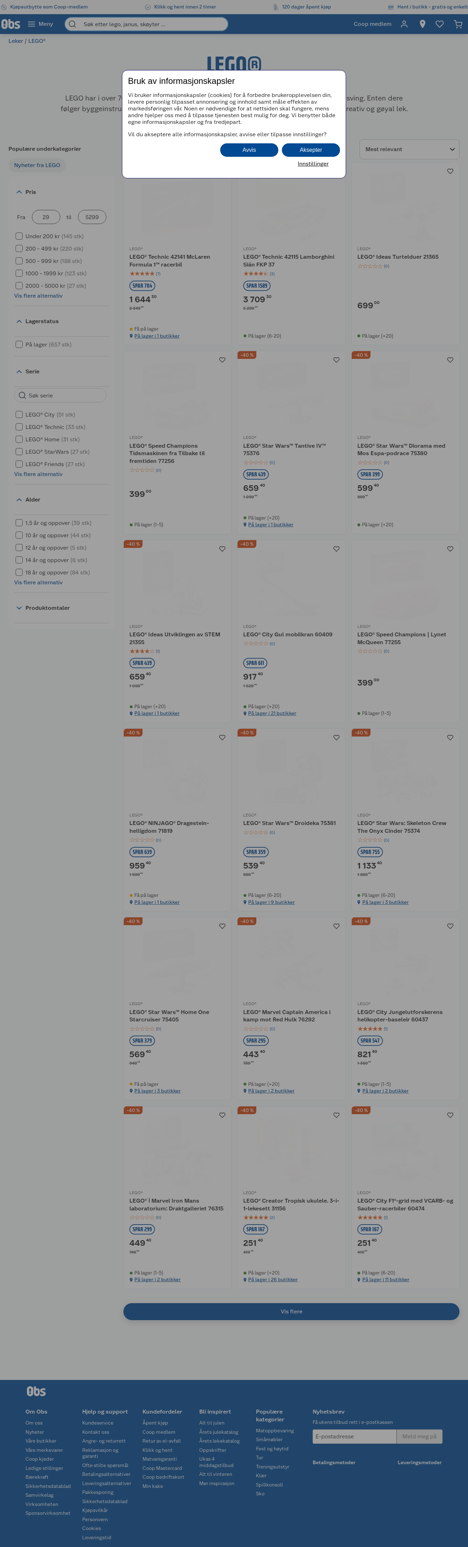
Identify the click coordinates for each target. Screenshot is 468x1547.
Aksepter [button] (311, 150)
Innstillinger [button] (313, 163)
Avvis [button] (249, 150)
